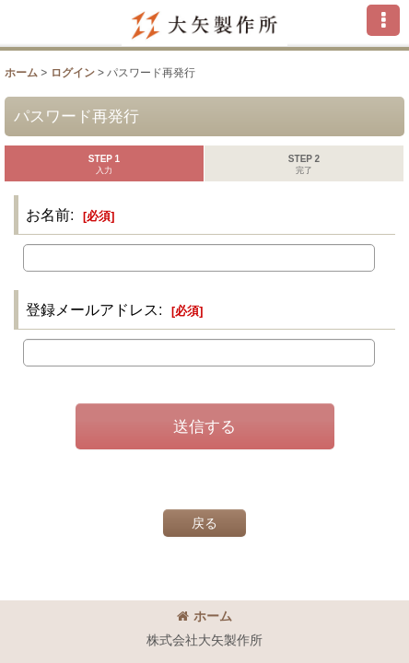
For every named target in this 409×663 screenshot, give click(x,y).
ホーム (204, 616)
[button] (383, 20)
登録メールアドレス (92, 309)
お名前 (48, 214)
